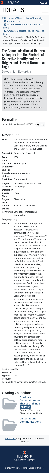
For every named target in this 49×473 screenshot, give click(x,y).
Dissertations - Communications (30, 420)
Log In (43, 2)
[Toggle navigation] (45, 9)
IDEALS (13, 9)
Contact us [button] (10, 438)
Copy (40, 124)
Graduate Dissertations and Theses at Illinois (31, 400)
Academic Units (13, 21)
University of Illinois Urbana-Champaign (22, 18)
